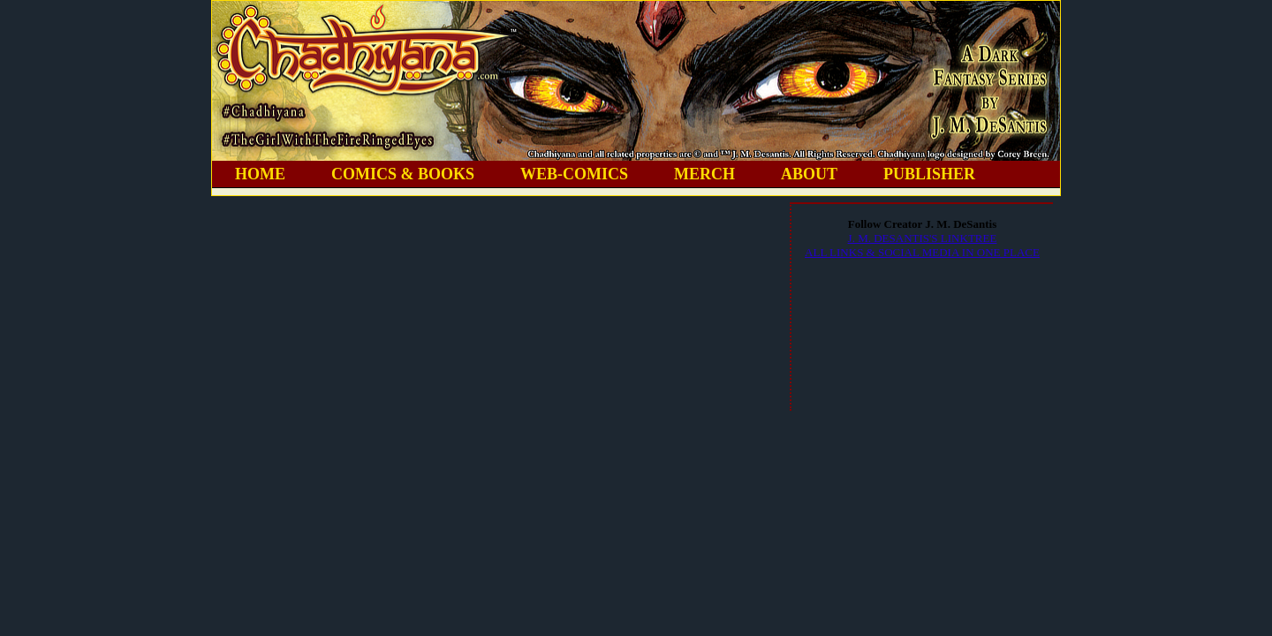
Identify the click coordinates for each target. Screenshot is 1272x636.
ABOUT (809, 174)
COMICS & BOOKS (402, 174)
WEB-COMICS (574, 174)
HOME (260, 174)
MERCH (704, 174)
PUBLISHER (929, 174)
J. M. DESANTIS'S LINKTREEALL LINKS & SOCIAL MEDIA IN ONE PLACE (922, 245)
